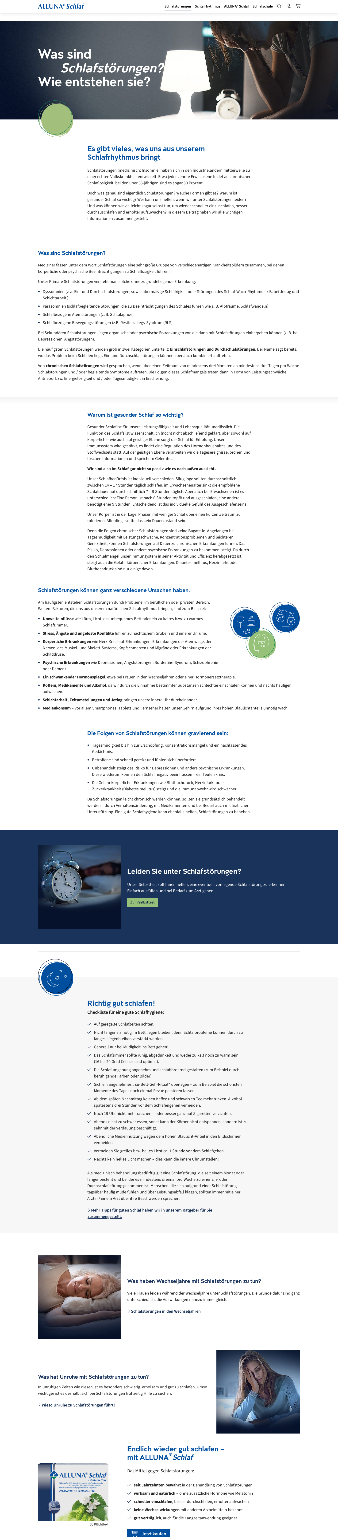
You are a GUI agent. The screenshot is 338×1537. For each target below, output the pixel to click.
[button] (170, 10)
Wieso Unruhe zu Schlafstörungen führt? (76, 1405)
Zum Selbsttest (142, 902)
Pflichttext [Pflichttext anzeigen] (99, 1524)
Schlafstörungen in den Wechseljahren (164, 1311)
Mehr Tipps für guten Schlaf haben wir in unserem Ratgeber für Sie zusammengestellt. (150, 1213)
